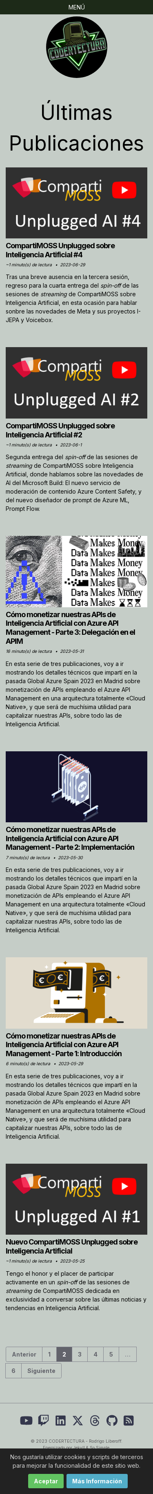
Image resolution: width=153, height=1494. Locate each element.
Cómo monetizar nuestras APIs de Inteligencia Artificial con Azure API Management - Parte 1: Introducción (64, 1045)
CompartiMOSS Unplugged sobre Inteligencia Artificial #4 (60, 250)
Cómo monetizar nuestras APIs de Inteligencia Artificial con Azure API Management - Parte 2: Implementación (70, 838)
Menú (77, 7)
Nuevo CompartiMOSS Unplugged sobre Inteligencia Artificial (71, 1246)
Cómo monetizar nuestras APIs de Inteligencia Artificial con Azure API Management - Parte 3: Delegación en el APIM (70, 627)
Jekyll (79, 1447)
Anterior (24, 1354)
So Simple (99, 1447)
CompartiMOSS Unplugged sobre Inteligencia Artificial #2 (60, 430)
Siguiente (41, 1370)
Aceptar (46, 1481)
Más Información (97, 1481)
